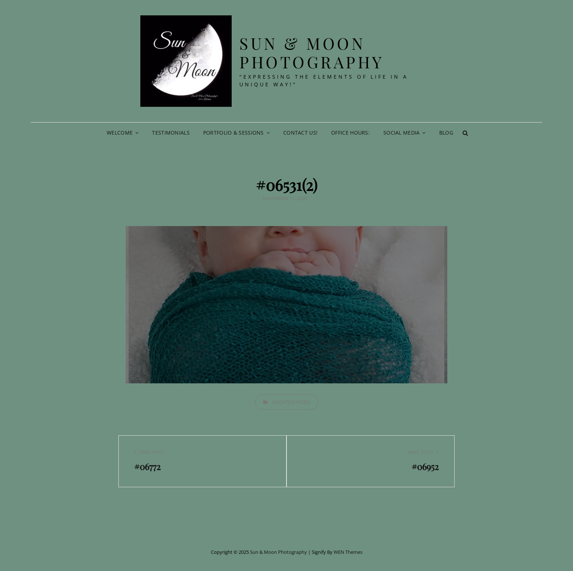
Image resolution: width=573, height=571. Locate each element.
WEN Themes (348, 552)
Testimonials (170, 132)
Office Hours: (350, 132)
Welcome (120, 132)
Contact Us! (300, 132)
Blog (446, 132)
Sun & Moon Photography (311, 52)
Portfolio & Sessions (233, 132)
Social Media (401, 132)
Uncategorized (291, 402)
